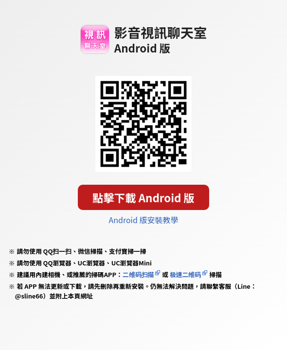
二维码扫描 (138, 274)
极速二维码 (185, 274)
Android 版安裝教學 (144, 220)
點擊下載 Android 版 (143, 197)
